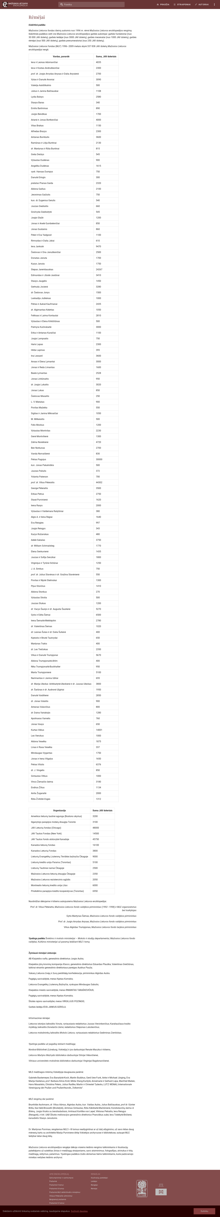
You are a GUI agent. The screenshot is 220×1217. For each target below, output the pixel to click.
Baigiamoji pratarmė (57, 1199)
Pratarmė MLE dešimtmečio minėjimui (64, 1192)
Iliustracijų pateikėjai (99, 1178)
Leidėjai (94, 1181)
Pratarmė (53, 1181)
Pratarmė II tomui (56, 1185)
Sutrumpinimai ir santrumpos (61, 1178)
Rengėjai (94, 1185)
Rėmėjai (94, 1189)
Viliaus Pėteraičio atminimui (60, 1196)
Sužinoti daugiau (79, 1211)
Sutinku (204, 1211)
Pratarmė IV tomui (56, 1203)
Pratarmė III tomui (56, 1189)
